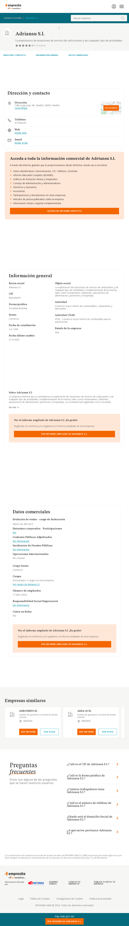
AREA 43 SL (84, 711)
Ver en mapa (111, 108)
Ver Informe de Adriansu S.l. (64, 921)
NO (14, 532)
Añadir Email (21, 143)
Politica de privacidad (100, 898)
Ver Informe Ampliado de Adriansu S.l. (64, 434)
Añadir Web (21, 133)
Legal (21, 898)
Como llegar (21, 108)
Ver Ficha (49, 731)
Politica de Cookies (40, 898)
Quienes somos (53, 882)
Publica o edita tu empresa (104, 882)
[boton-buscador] (123, 18)
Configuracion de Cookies (69, 898)
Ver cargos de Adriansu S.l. (26, 584)
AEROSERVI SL (28, 711)
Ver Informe (28, 731)
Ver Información (21, 541)
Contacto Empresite (75, 882)
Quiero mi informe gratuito (64, 211)
